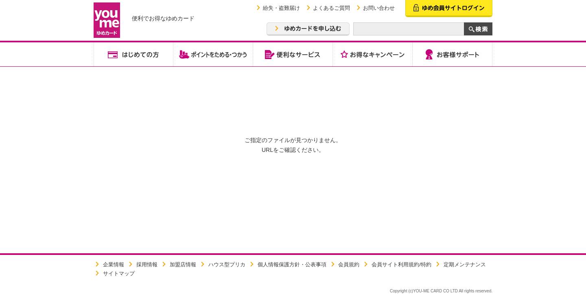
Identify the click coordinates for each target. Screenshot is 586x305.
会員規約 (348, 264)
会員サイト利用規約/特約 (401, 264)
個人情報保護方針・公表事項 (292, 264)
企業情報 (113, 264)
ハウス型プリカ (226, 264)
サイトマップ (119, 273)
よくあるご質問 (331, 8)
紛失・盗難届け (281, 8)
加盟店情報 (183, 264)
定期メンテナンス (465, 264)
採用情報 (146, 264)
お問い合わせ (379, 8)
